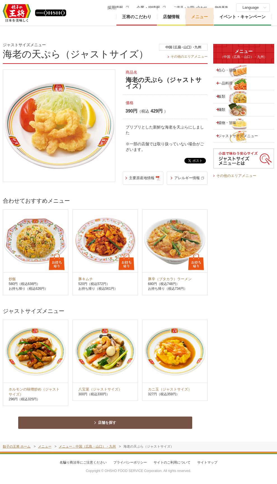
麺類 (225, 109)
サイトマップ (207, 465)
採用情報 (114, 7)
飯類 (225, 96)
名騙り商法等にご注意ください (83, 465)
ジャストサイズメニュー (235, 136)
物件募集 (220, 8)
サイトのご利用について (172, 465)
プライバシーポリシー (130, 465)
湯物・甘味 (231, 122)
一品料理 (229, 83)
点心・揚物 (231, 70)
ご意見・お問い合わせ (189, 8)
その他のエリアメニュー (188, 56)
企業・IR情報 (147, 7)
